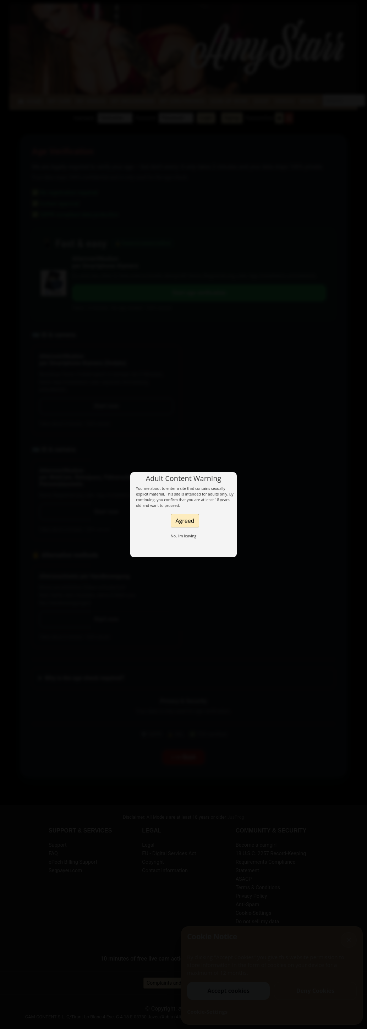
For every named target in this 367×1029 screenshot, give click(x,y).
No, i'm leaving (184, 535)
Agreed (184, 521)
